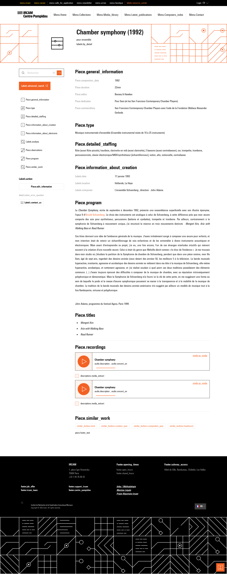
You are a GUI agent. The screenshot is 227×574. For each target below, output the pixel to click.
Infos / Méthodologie (128, 486)
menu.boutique (116, 3)
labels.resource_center (137, 3)
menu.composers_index (170, 14)
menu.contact (196, 14)
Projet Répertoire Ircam (129, 493)
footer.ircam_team (31, 490)
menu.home (60, 14)
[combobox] (41, 73)
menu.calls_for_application (61, 3)
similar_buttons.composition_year (148, 426)
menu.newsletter (84, 3)
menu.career (40, 3)
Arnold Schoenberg (95, 214)
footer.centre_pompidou (81, 490)
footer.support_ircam (80, 486)
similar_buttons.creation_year (114, 426)
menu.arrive (100, 3)
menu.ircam (25, 3)
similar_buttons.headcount (181, 426)
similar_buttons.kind (86, 426)
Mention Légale (126, 490)
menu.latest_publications (138, 14)
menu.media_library (107, 14)
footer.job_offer (30, 486)
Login (199, 3)
